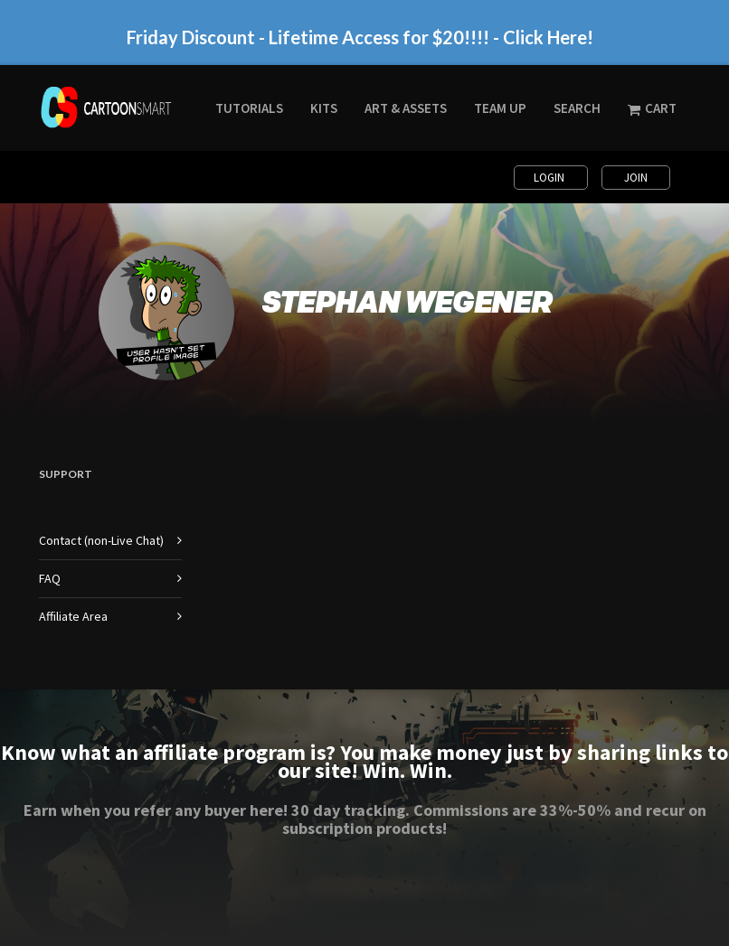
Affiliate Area (73, 616)
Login (550, 177)
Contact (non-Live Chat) (101, 540)
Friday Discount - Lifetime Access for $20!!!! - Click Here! (360, 36)
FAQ (50, 578)
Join (636, 177)
